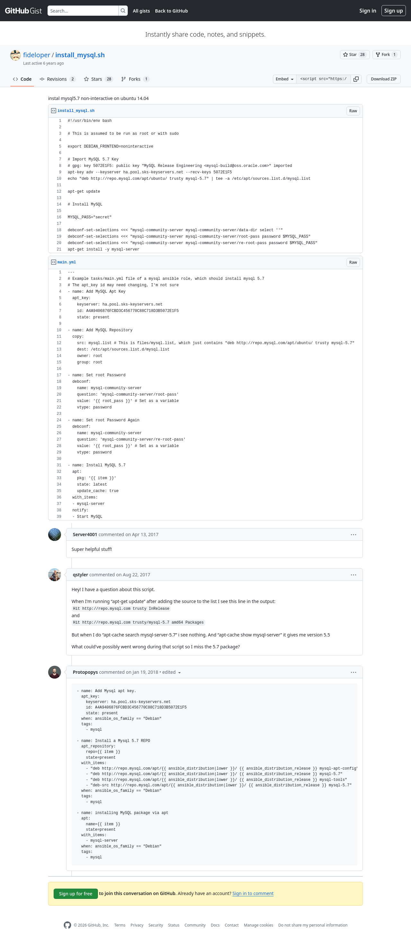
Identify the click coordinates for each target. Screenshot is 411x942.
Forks (135, 79)
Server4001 (85, 534)
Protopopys (85, 672)
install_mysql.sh (80, 54)
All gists (141, 11)
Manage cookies (258, 925)
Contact (232, 925)
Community (195, 925)
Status (173, 925)
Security (156, 925)
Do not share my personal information (313, 925)
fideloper (36, 54)
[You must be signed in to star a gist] (355, 54)
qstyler (80, 575)
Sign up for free (75, 894)
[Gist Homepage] (23, 10)
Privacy (137, 925)
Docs (215, 925)
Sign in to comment (253, 893)
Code (22, 79)
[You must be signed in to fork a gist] (386, 54)
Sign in (368, 10)
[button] (356, 79)
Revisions (57, 79)
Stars (99, 79)
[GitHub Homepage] (67, 925)
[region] (205, 185)
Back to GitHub (171, 11)
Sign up (393, 10)
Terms (120, 925)
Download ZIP (384, 79)
